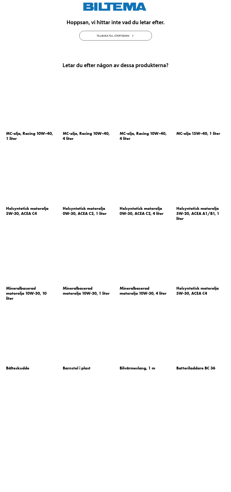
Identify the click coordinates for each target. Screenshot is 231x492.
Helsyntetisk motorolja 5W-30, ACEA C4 (27, 306)
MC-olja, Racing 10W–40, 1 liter (29, 231)
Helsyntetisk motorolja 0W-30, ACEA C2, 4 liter (141, 306)
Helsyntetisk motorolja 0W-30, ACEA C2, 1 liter (85, 306)
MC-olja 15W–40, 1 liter (198, 229)
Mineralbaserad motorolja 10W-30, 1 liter (86, 386)
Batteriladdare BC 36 (195, 463)
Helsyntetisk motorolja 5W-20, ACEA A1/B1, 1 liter (197, 308)
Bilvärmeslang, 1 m (137, 463)
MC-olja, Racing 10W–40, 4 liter (86, 231)
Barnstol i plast (76, 463)
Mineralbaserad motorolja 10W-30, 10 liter (26, 388)
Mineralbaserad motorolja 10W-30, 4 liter (143, 386)
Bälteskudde (17, 463)
